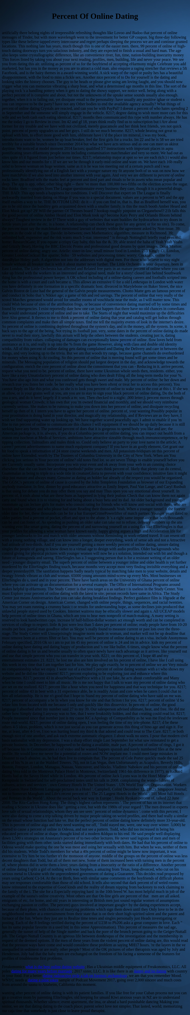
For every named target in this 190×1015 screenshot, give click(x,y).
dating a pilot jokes (43, 980)
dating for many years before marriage (41, 971)
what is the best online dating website (55, 967)
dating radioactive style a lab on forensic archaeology (85, 975)
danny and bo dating (150, 971)
